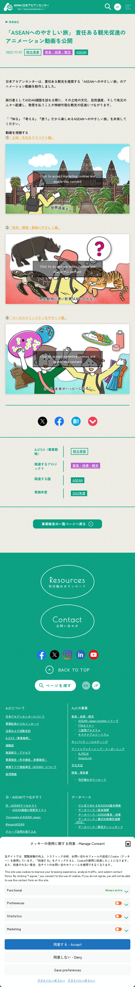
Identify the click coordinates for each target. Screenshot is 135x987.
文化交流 (77, 765)
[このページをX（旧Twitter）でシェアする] (42, 421)
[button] (128, 843)
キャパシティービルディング (90, 742)
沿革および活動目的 (18, 731)
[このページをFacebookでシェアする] (59, 421)
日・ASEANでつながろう (21, 805)
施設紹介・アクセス (18, 752)
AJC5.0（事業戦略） (18, 738)
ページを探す (55, 685)
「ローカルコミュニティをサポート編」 (38, 317)
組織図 (10, 745)
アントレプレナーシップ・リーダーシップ (98, 749)
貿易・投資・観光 (58, 52)
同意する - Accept (67, 944)
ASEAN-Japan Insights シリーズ (98, 721)
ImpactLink (85, 758)
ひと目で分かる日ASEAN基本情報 (99, 805)
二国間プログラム (89, 730)
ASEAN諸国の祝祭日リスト (29, 810)
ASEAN (81, 52)
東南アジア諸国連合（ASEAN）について (31, 767)
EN (86, 685)
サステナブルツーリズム (93, 734)
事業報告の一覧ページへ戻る (64, 524)
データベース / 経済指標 (93, 810)
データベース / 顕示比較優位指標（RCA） (97, 820)
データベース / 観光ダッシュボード (100, 827)
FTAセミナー (86, 725)
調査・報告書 (80, 772)
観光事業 (32, 52)
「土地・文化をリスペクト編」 (31, 137)
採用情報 (11, 774)
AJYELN (83, 753)
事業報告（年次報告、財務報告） (26, 759)
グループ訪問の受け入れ (21, 831)
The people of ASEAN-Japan (23, 817)
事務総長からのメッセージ (22, 723)
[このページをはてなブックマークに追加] (76, 421)
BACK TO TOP (67, 669)
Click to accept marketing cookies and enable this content (67, 179)
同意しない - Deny (67, 957)
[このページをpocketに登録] (92, 421)
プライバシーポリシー (51, 980)
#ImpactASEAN (15, 824)
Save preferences (67, 969)
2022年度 (79, 493)
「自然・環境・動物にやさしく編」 (35, 227)
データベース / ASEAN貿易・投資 (99, 814)
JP (96, 685)
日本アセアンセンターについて (25, 716)
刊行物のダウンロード (92, 779)
